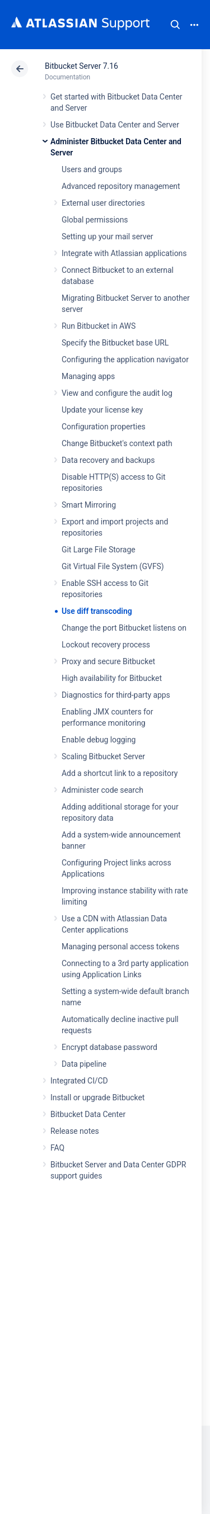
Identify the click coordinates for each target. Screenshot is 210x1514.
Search (175, 25)
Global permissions (95, 219)
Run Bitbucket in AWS (99, 325)
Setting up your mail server (107, 236)
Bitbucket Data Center (87, 1114)
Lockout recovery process (106, 644)
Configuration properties (104, 426)
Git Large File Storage (99, 549)
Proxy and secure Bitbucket (108, 661)
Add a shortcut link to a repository (120, 773)
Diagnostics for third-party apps (116, 694)
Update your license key (102, 409)
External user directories (103, 202)
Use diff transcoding (97, 611)
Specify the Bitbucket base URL (115, 342)
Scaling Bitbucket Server (103, 756)
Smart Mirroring (89, 504)
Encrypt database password (109, 1047)
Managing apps (88, 376)
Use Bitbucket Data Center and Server (114, 124)
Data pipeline (84, 1063)
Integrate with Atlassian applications (124, 253)
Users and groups (92, 169)
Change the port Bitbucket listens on (124, 627)
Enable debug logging (99, 739)
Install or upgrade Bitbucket (97, 1097)
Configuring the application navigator (125, 359)
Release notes (74, 1131)
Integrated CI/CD (79, 1080)
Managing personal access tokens (120, 946)
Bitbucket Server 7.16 (81, 65)
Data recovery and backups (108, 460)
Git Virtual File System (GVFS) (113, 566)
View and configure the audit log (117, 393)
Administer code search (102, 790)
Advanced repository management (121, 186)
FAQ (57, 1147)
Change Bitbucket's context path (117, 443)
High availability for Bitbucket (112, 678)
